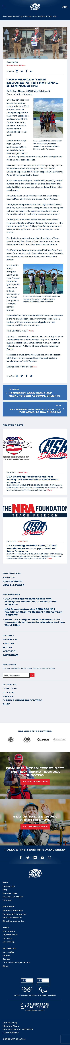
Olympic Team (10, 935)
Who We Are (9, 931)
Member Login (10, 893)
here (31, 331)
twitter (8, 643)
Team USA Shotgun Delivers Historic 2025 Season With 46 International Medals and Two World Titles (34, 622)
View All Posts (13, 585)
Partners (7, 938)
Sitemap (7, 900)
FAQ (5, 890)
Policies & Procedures (14, 914)
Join (64, 7)
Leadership (9, 942)
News (10, 16)
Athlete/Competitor (13, 910)
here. (34, 366)
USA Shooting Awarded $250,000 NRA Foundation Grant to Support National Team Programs (32, 612)
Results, (10, 65)
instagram (10, 655)
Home (5, 16)
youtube (9, 651)
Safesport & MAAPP (13, 897)
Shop (6, 704)
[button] (16, 71)
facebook (10, 639)
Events (8, 696)
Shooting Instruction (13, 921)
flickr (7, 647)
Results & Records (12, 917)
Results (15, 16)
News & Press (19, 65)
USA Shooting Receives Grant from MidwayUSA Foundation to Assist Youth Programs (30, 601)
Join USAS (10, 688)
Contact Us (9, 886)
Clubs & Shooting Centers (22, 700)
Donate (8, 692)
